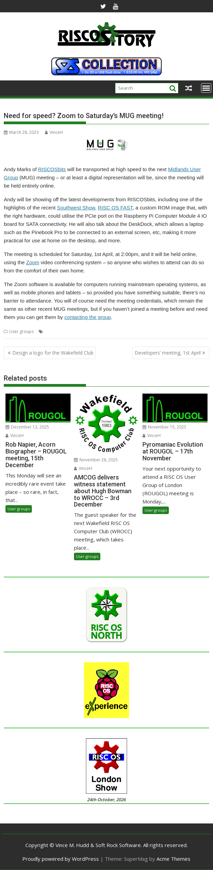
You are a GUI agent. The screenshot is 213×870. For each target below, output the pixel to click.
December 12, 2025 (27, 427)
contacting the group (87, 317)
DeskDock (54, 331)
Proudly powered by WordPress (60, 858)
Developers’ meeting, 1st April (168, 352)
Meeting (75, 331)
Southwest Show (76, 207)
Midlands (94, 331)
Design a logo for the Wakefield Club (52, 352)
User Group (181, 331)
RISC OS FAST (115, 207)
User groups (21, 331)
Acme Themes (173, 858)
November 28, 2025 (96, 460)
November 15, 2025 (164, 427)
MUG (110, 331)
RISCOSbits (52, 169)
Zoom (32, 262)
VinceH (54, 132)
